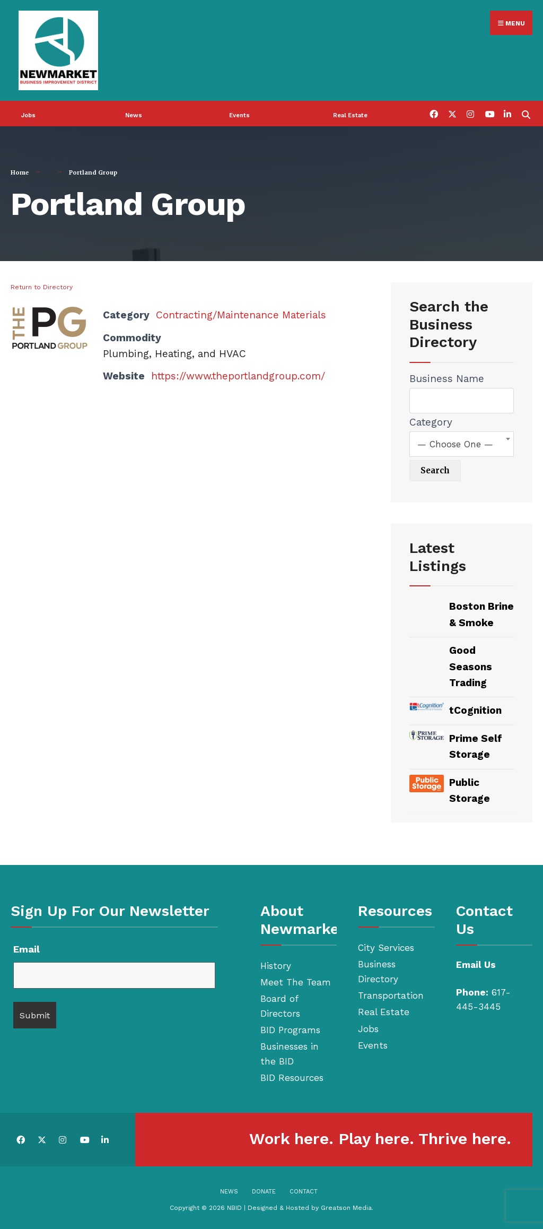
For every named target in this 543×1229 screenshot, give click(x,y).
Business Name (446, 379)
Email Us (476, 964)
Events (239, 115)
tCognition (475, 710)
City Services (386, 947)
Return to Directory (42, 287)
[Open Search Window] (525, 113)
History (275, 965)
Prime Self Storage (475, 746)
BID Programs (290, 1030)
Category (430, 422)
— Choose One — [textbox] (455, 444)
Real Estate (350, 115)
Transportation (391, 995)
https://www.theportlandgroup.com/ (238, 376)
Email (26, 949)
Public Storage (469, 790)
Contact (304, 1191)
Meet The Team (295, 982)
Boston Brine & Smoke (481, 614)
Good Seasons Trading (470, 666)
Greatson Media (346, 1207)
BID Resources (291, 1077)
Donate (264, 1191)
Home (20, 172)
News (133, 115)
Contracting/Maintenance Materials (241, 315)
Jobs (28, 115)
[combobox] (461, 444)
